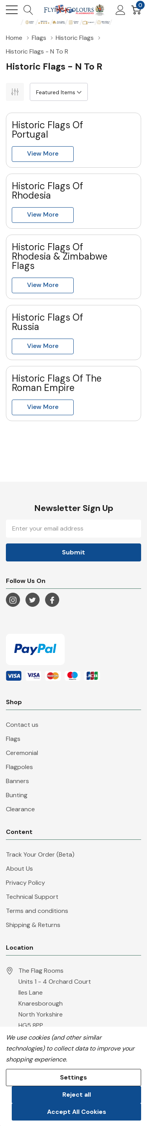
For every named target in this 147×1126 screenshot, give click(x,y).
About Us (19, 868)
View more (42, 153)
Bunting (16, 795)
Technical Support (32, 897)
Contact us (22, 725)
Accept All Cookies (76, 1112)
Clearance (20, 809)
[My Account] (120, 9)
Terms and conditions (37, 911)
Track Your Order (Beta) (40, 854)
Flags (13, 739)
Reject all (76, 1094)
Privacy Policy (25, 883)
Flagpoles (19, 767)
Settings (73, 1077)
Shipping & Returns (33, 925)
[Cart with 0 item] (136, 9)
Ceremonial (22, 753)
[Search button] (28, 9)
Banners (17, 781)
